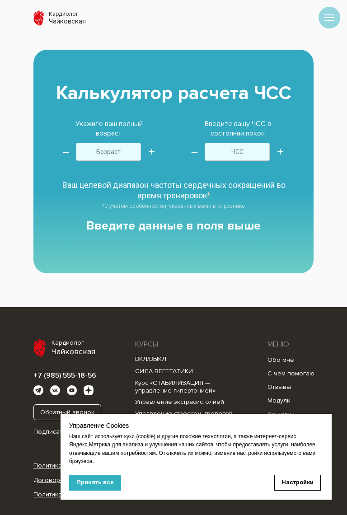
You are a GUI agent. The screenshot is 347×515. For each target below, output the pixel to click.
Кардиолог (64, 14)
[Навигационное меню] (329, 17)
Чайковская (67, 21)
